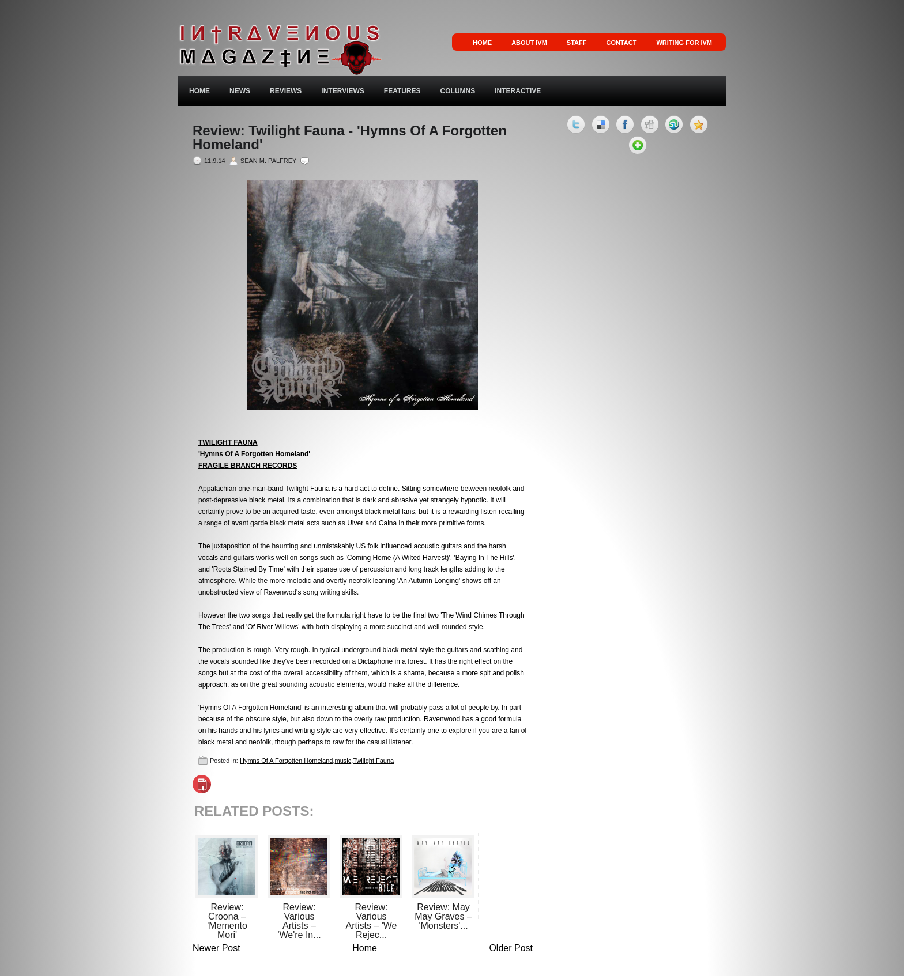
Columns (458, 91)
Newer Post (216, 948)
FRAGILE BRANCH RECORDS (247, 465)
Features (402, 91)
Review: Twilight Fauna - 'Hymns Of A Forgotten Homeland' (350, 138)
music (342, 760)
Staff (577, 42)
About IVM (529, 42)
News (239, 91)
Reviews (286, 91)
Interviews (342, 91)
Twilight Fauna (373, 760)
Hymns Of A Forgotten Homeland (286, 760)
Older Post (511, 948)
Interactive (518, 91)
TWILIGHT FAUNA (228, 442)
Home (482, 42)
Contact (621, 42)
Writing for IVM (684, 42)
